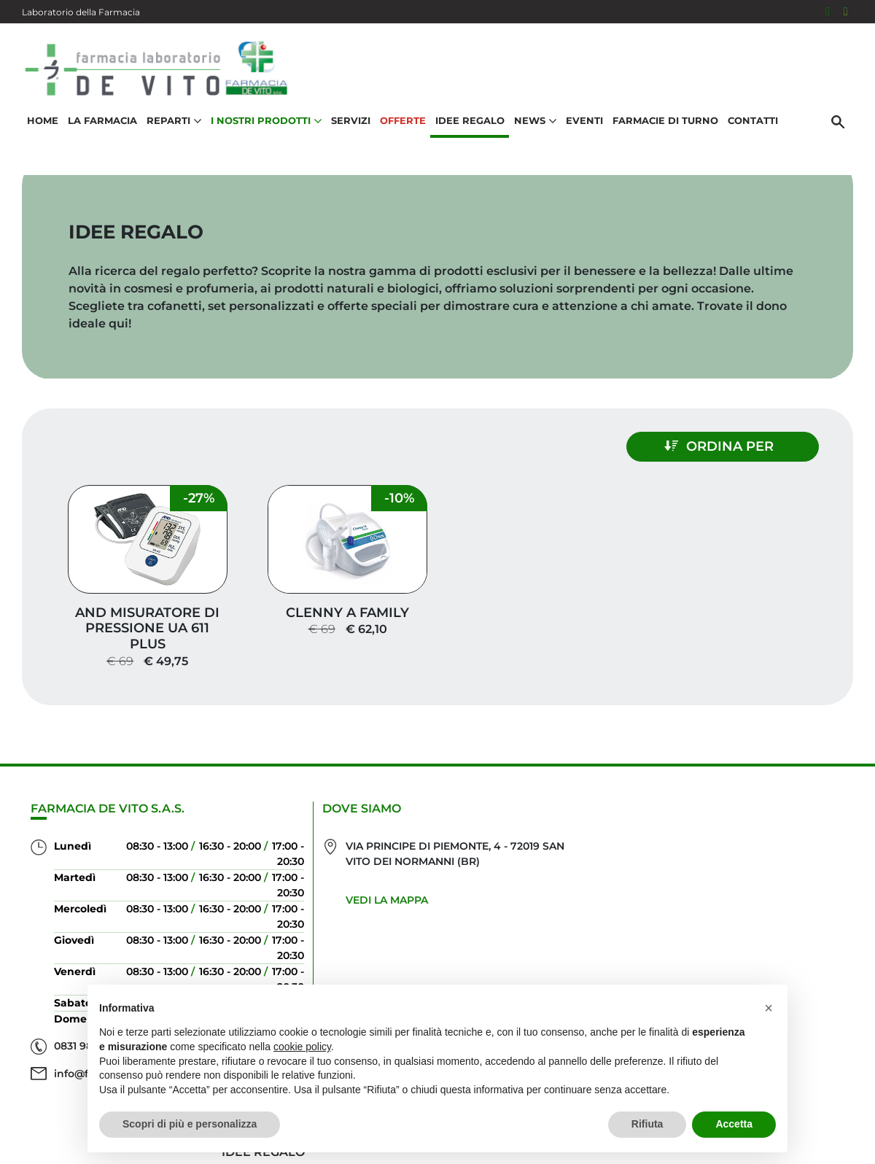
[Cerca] (837, 122)
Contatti (753, 121)
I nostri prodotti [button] (266, 121)
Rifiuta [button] (647, 1124)
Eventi (584, 121)
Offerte (403, 121)
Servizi (350, 121)
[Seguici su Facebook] (827, 11)
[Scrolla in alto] (841, 1090)
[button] (768, 1008)
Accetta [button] (733, 1124)
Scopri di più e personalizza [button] (189, 1124)
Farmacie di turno (665, 121)
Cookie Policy (811, 1145)
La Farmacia (102, 121)
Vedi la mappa (372, 895)
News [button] (535, 121)
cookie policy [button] (302, 1046)
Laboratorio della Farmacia (81, 12)
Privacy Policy (803, 1130)
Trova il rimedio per (773, 913)
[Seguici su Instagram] (846, 11)
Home (42, 121)
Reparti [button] (174, 121)
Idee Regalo (470, 121)
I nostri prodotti (784, 889)
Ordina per (726, 446)
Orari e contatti (788, 936)
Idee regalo (802, 866)
